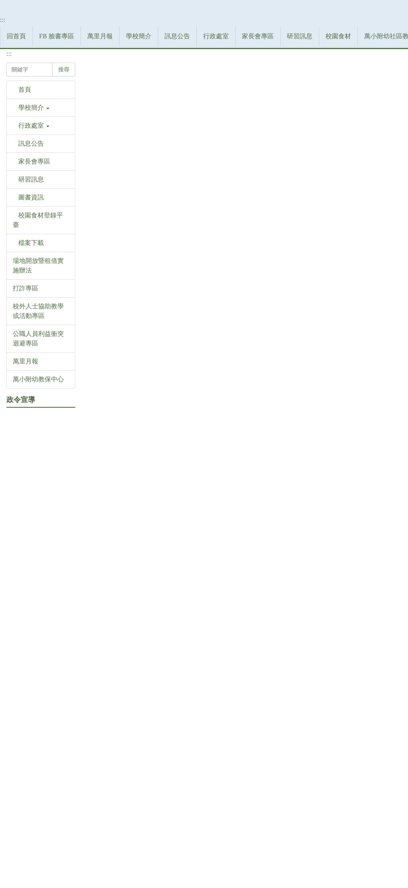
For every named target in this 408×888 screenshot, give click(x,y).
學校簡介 (128, 169)
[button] (41, 239)
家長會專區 (106, 131)
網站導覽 (379, 131)
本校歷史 (163, 169)
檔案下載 (314, 131)
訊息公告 (25, 131)
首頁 (100, 169)
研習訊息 (147, 131)
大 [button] (394, 192)
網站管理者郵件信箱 (294, 847)
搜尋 (17, 181)
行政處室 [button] (63, 131)
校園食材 (186, 131)
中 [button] (379, 192)
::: (9, 146)
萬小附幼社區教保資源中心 (250, 131)
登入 (346, 131)
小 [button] (363, 192)
